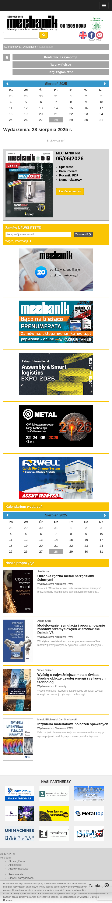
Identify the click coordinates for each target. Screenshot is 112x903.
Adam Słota (44, 620)
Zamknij (98, 885)
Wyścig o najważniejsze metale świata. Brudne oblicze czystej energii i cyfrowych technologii (71, 678)
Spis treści (66, 167)
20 (41, 545)
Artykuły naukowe (18, 868)
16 (86, 539)
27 (41, 551)
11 (11, 539)
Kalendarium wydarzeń (24, 506)
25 (11, 551)
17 (101, 539)
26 (26, 551)
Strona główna (12, 46)
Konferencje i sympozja (60, 57)
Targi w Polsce (60, 64)
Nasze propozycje (20, 563)
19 (26, 545)
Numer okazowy (70, 179)
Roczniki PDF (68, 175)
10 (101, 533)
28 (11, 528)
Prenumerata (68, 171)
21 (56, 545)
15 (71, 539)
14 (56, 539)
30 (41, 528)
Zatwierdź (83, 234)
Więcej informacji (18, 241)
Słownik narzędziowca (21, 878)
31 (56, 528)
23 (86, 545)
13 (41, 539)
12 (26, 539)
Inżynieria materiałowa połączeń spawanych (72, 724)
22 (71, 545)
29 (26, 528)
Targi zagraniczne (60, 72)
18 (11, 545)
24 (101, 545)
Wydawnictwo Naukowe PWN (55, 584)
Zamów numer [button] (70, 191)
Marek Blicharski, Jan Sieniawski (57, 719)
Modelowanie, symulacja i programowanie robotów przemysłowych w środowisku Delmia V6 (71, 629)
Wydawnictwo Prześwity (52, 686)
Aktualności (29, 46)
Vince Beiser (45, 670)
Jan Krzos (43, 571)
